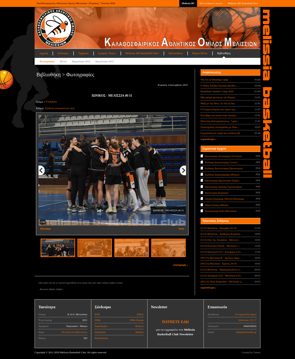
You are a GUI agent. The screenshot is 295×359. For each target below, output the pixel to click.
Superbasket (101, 326)
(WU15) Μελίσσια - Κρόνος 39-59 (219, 263)
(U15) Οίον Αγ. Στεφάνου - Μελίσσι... (220, 239)
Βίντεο (63, 61)
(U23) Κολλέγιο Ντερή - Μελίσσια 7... (221, 245)
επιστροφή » (180, 265)
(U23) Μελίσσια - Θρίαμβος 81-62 (218, 228)
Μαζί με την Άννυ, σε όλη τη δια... (218, 103)
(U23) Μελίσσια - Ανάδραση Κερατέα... (221, 233)
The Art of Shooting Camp (214, 79)
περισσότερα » (208, 139)
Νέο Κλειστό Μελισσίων (74, 332)
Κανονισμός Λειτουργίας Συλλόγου (223, 156)
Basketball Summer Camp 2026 (217, 91)
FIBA (98, 320)
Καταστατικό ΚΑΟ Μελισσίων (221, 211)
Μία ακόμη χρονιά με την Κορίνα (218, 97)
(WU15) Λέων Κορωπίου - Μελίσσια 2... (222, 281)
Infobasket (100, 332)
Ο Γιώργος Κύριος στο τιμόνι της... (219, 109)
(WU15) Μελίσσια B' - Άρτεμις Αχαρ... (221, 257)
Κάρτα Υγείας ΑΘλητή (216, 205)
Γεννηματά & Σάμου (246, 314)
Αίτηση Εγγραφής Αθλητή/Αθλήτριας (224, 198)
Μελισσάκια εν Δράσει (211, 3)
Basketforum (101, 338)
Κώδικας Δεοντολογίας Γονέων (221, 162)
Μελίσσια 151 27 (248, 320)
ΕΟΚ (97, 314)
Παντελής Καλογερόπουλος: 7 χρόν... (220, 121)
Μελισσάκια (175, 53)
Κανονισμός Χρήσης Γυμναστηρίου (223, 186)
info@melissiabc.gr (246, 332)
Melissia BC (188, 3)
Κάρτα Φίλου (199, 53)
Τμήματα (83, 53)
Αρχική (43, 53)
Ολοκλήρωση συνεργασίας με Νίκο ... (220, 127)
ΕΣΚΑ (140, 314)
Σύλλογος (62, 53)
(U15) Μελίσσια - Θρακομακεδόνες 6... (221, 269)
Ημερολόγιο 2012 (81, 61)
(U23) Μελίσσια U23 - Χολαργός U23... (221, 251)
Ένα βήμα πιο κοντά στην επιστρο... (219, 115)
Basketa (140, 326)
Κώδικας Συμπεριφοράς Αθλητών (222, 174)
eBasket (140, 332)
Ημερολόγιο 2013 (104, 61)
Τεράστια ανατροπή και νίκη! (60, 108)
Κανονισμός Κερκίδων (216, 192)
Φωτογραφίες (47, 61)
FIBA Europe (137, 320)
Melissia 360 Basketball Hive (243, 3)
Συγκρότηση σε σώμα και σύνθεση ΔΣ (220, 133)
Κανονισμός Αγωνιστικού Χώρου (222, 180)
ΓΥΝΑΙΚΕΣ (50, 101)
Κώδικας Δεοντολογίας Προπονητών (224, 168)
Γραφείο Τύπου (107, 53)
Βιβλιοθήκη (223, 53)
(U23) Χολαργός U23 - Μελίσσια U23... (221, 275)
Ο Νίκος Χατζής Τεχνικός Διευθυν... (219, 85)
